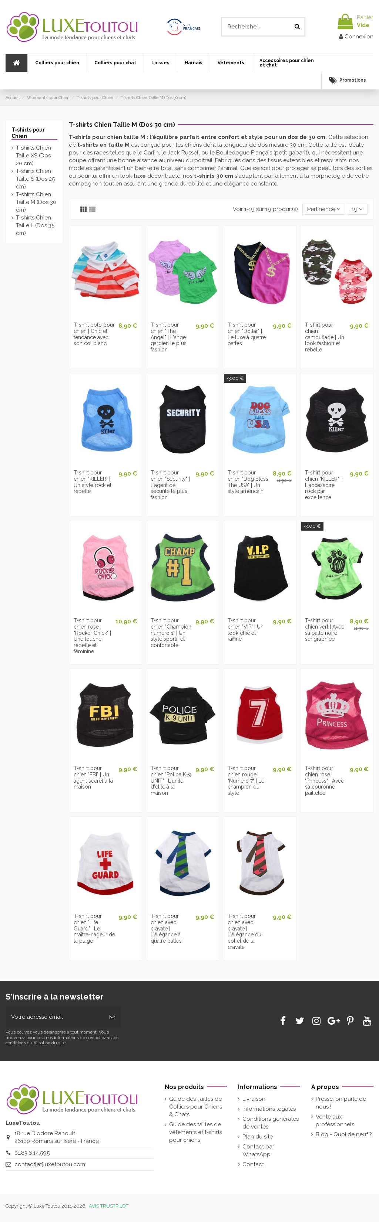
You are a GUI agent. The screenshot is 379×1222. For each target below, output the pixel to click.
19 (357, 209)
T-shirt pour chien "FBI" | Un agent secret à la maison (93, 777)
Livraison (253, 1099)
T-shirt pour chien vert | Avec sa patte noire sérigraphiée (324, 629)
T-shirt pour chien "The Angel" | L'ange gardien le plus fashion (169, 337)
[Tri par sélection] (323, 209)
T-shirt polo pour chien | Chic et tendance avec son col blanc (94, 334)
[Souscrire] (112, 1017)
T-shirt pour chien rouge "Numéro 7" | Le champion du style (246, 780)
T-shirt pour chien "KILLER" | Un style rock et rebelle (92, 482)
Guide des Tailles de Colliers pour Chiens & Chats (195, 1107)
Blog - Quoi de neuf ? (344, 1134)
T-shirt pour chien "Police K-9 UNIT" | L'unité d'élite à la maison (171, 780)
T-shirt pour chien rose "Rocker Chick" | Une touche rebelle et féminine (92, 635)
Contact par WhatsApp (258, 1150)
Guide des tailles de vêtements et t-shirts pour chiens (195, 1132)
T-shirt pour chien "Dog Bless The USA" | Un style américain (248, 482)
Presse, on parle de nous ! (341, 1103)
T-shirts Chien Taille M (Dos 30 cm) (36, 202)
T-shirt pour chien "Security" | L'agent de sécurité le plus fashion (170, 485)
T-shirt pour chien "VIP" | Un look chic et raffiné (246, 629)
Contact (253, 1164)
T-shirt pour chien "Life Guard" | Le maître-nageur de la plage (94, 928)
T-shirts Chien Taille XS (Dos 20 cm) (33, 155)
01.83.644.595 (32, 1153)
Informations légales (269, 1109)
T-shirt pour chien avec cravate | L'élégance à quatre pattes (166, 928)
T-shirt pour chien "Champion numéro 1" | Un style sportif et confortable (171, 632)
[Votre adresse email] (55, 1017)
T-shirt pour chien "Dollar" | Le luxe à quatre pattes (247, 334)
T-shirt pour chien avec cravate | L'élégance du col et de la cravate (244, 931)
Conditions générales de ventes (270, 1123)
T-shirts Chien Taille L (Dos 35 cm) (35, 225)
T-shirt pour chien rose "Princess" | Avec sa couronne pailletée (324, 780)
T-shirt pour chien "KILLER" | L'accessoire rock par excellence (323, 485)
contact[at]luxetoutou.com (49, 1164)
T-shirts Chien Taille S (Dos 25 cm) (35, 179)
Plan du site (257, 1136)
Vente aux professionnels (335, 1120)
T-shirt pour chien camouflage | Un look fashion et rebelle (324, 337)
